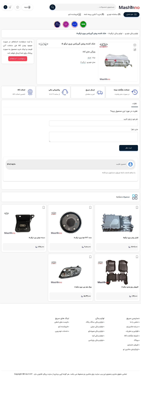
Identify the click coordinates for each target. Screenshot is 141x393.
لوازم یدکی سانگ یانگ (94, 322)
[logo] (129, 7)
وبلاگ (136, 340)
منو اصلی (131, 15)
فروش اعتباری (132, 345)
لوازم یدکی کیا (97, 336)
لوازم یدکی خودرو (131, 33)
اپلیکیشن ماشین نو (130, 349)
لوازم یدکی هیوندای (95, 331)
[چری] (46, 44)
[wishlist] (17, 7)
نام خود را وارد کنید (131, 119)
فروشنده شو (74, 14)
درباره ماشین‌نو (132, 326)
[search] (52, 7)
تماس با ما (134, 322)
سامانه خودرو (113, 14)
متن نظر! (134, 129)
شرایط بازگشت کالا (131, 336)
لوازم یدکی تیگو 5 (115, 33)
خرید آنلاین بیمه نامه (94, 14)
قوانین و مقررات (132, 331)
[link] (117, 228)
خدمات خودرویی (61, 331)
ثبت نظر (128, 148)
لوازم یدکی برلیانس (95, 340)
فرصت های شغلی (61, 322)
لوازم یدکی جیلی (97, 326)
